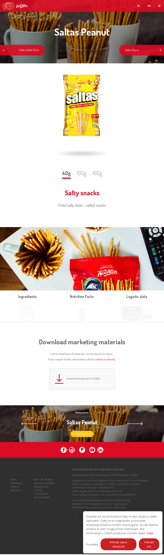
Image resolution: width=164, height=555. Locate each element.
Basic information (44, 483)
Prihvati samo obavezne (118, 544)
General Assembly (44, 487)
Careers (38, 494)
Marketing (16, 487)
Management (41, 490)
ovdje (149, 533)
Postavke (92, 544)
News (14, 483)
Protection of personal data (42, 499)
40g (66, 173)
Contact (15, 490)
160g (97, 173)
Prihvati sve (149, 544)
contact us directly (105, 359)
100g (81, 173)
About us (16, 494)
